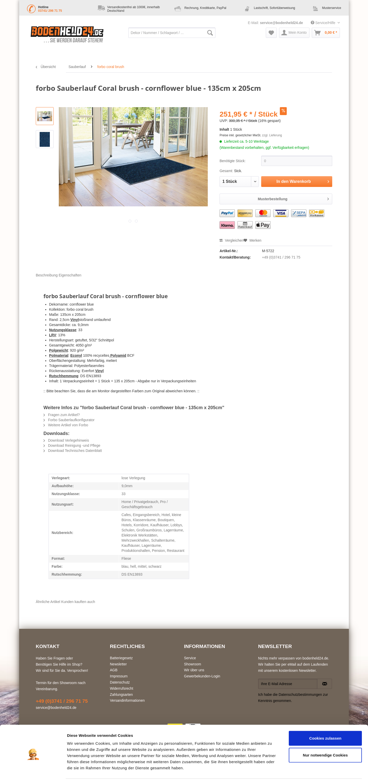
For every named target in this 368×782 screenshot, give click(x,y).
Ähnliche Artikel (48, 602)
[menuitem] (172, 35)
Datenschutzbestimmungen (300, 694)
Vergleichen (232, 240)
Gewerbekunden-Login (202, 676)
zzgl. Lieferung (272, 135)
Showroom (192, 664)
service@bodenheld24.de (281, 23)
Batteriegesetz (121, 658)
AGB (114, 670)
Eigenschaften (70, 275)
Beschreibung (47, 275)
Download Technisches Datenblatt (72, 451)
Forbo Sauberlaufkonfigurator (69, 420)
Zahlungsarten (121, 694)
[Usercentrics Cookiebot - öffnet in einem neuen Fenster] (33, 772)
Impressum (119, 676)
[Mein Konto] (294, 33)
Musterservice (331, 8)
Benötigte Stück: (233, 161)
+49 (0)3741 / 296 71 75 (281, 257)
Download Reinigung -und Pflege (71, 445)
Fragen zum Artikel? (61, 415)
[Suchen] (210, 33)
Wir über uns (194, 670)
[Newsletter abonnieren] (324, 684)
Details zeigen (272, 772)
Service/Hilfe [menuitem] (323, 23)
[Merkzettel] (271, 33)
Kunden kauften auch (78, 602)
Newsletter (118, 664)
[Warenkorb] (326, 33)
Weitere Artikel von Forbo (65, 425)
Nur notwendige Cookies (325, 738)
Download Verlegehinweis (66, 440)
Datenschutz (120, 682)
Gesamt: (226, 171)
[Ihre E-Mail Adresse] (287, 684)
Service (190, 658)
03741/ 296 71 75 (50, 11)
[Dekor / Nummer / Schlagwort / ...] (172, 33)
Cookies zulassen (325, 721)
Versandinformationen (127, 700)
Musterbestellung (293, 198)
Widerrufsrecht (121, 688)
